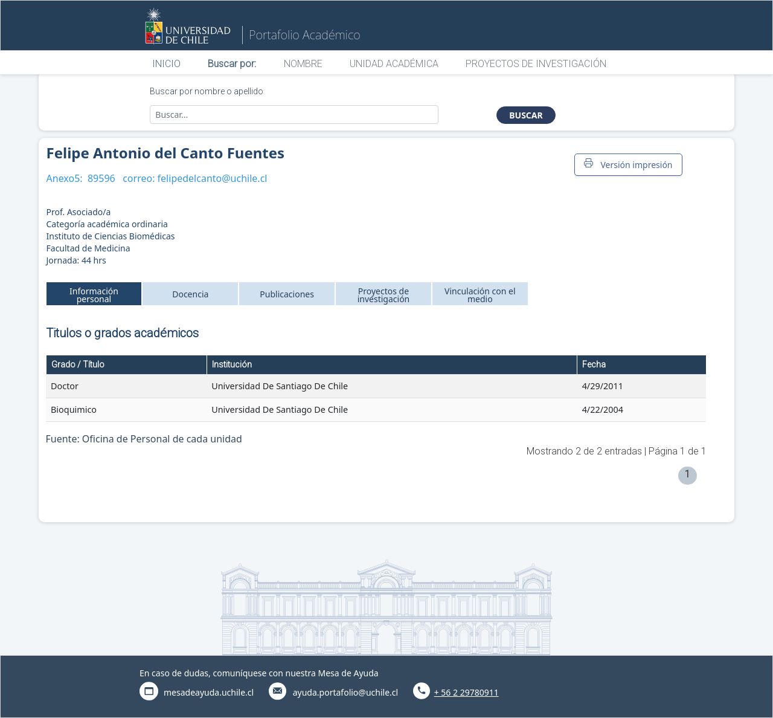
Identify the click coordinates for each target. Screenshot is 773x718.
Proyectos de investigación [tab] (384, 295)
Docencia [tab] (190, 294)
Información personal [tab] (93, 295)
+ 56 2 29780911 (466, 692)
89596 (101, 178)
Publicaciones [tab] (287, 294)
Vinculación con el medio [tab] (480, 295)
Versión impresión (628, 164)
